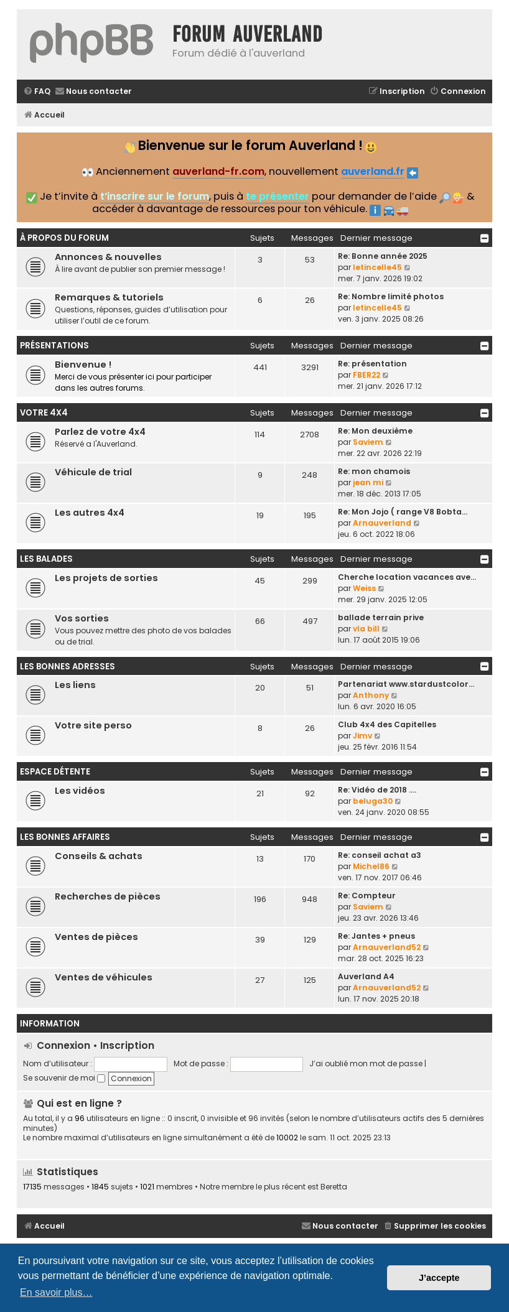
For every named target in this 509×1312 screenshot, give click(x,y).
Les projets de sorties (106, 578)
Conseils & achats (98, 856)
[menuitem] (36, 91)
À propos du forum (64, 238)
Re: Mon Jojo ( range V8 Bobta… (402, 511)
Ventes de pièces (96, 937)
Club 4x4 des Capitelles (387, 724)
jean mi (368, 482)
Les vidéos (80, 790)
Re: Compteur (367, 895)
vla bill (366, 628)
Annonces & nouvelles (108, 257)
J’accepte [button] (439, 1278)
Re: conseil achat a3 (379, 855)
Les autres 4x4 (89, 512)
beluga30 (373, 801)
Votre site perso (93, 725)
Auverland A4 (366, 976)
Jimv (362, 735)
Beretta (333, 1187)
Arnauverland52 (387, 947)
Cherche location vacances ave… (407, 577)
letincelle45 (377, 267)
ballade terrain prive (381, 617)
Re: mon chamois (374, 471)
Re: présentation (372, 363)
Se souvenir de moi (64, 1077)
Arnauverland (382, 523)
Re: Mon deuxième (375, 431)
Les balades (46, 559)
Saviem (368, 442)
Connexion (63, 1045)
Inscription (127, 1045)
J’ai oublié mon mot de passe (366, 1063)
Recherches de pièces (108, 896)
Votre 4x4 (44, 413)
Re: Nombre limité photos (391, 296)
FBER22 (366, 375)
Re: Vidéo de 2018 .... (377, 789)
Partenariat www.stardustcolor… (406, 684)
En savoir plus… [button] (56, 1292)
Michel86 (371, 866)
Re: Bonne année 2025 (382, 256)
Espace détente (55, 772)
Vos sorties (82, 618)
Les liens (75, 685)
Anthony (371, 695)
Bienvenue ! (83, 364)
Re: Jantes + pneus (376, 936)
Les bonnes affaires (65, 837)
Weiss (364, 588)
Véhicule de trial (93, 472)
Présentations (54, 345)
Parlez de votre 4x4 (100, 432)
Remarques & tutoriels (109, 297)
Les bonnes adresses (67, 666)
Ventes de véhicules (103, 977)
